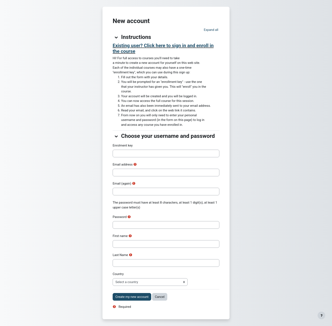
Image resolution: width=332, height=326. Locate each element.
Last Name (120, 255)
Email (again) (122, 183)
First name (120, 236)
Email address (123, 164)
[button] (211, 29)
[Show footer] (321, 315)
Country (118, 274)
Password (120, 217)
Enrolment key (123, 145)
